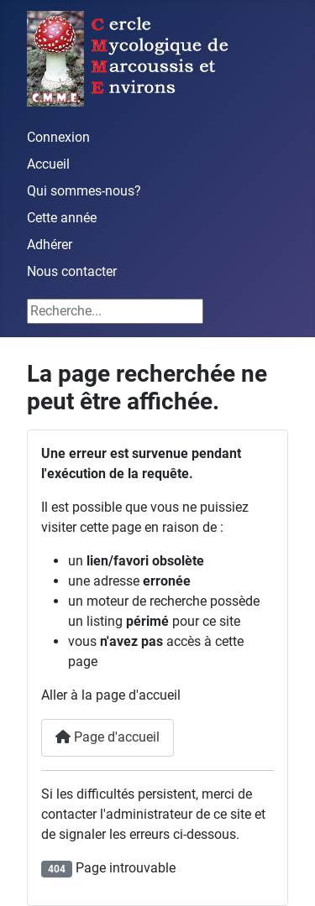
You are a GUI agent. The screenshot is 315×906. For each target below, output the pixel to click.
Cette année (62, 218)
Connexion (58, 137)
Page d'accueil (107, 737)
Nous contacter (72, 271)
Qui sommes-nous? (84, 191)
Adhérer (49, 245)
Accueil (48, 164)
